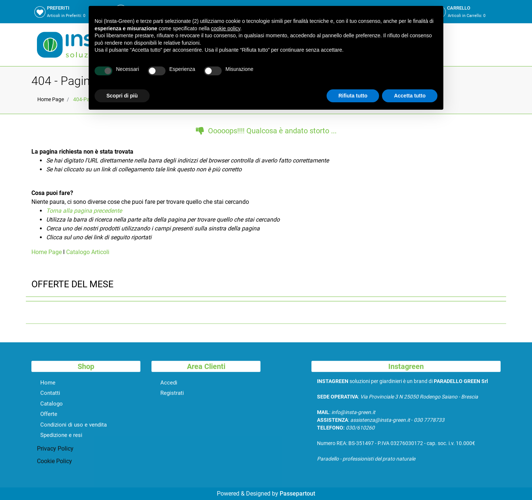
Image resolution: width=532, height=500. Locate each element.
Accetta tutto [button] (410, 96)
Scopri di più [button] (122, 96)
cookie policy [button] (225, 28)
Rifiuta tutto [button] (353, 96)
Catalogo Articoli (87, 252)
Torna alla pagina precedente (84, 210)
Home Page (50, 99)
